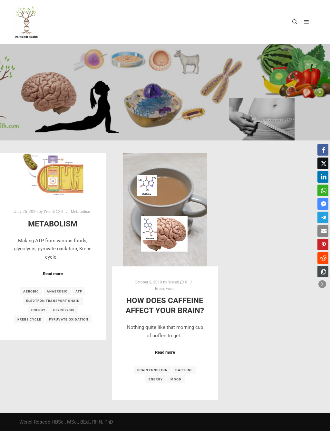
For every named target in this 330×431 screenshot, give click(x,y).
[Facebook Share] (322, 150)
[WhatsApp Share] (322, 190)
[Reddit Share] (322, 258)
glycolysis (63, 310)
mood (175, 379)
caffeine (184, 370)
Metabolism (81, 211)
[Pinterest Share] (322, 244)
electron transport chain (53, 300)
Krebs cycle (29, 319)
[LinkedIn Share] (322, 177)
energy (38, 310)
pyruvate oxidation (68, 319)
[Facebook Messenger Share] (322, 204)
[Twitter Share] (322, 163)
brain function (152, 370)
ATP (78, 291)
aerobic (31, 291)
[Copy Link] (322, 271)
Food (170, 288)
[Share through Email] (322, 231)
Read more (53, 273)
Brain (159, 288)
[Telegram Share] (322, 217)
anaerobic (57, 291)
